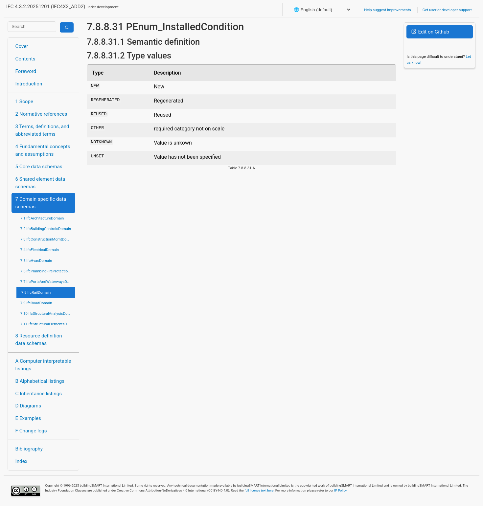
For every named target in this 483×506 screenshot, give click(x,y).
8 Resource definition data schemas (38, 339)
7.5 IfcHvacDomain (36, 260)
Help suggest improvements (387, 10)
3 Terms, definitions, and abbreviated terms (42, 130)
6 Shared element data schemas (40, 183)
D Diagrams (28, 406)
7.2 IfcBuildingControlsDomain (45, 228)
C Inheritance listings (38, 394)
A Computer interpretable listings (43, 365)
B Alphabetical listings (40, 381)
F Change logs (31, 431)
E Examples (28, 418)
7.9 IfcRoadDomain (36, 303)
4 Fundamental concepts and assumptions (42, 150)
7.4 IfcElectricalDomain (39, 249)
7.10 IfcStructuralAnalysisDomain (47, 313)
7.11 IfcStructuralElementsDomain (47, 324)
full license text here (259, 490)
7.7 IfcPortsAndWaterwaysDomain (47, 281)
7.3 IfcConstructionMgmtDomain (47, 239)
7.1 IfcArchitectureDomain (42, 218)
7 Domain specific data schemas (40, 203)
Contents (25, 59)
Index (21, 461)
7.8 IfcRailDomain (36, 292)
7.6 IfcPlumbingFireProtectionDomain (47, 271)
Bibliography (29, 449)
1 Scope (24, 101)
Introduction (28, 84)
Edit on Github (430, 32)
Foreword (25, 71)
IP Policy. (340, 490)
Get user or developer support (447, 10)
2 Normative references (41, 114)
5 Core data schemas (38, 167)
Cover (21, 46)
